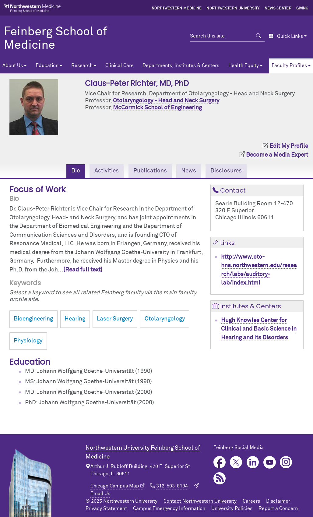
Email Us (100, 493)
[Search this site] (221, 35)
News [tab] (188, 171)
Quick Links (286, 36)
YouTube (269, 462)
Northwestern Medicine (177, 8)
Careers (251, 501)
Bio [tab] (75, 171)
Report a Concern (278, 508)
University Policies (231, 508)
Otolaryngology (165, 319)
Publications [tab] (150, 171)
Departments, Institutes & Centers (180, 65)
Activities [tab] (106, 171)
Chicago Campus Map (114, 485)
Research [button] (82, 65)
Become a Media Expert (277, 155)
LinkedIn (253, 462)
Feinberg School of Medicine (55, 38)
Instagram (286, 462)
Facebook (219, 462)
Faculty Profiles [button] (289, 65)
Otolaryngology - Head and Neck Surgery (166, 101)
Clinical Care (119, 65)
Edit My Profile (288, 146)
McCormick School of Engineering (157, 108)
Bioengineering (33, 319)
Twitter (236, 462)
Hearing (75, 319)
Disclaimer (278, 501)
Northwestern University (232, 8)
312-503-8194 (172, 485)
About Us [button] (12, 65)
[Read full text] (82, 270)
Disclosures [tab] (226, 171)
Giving (302, 8)
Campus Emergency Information (169, 508)
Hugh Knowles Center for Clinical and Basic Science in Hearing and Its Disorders (259, 329)
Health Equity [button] (243, 65)
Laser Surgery (115, 319)
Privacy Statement (106, 508)
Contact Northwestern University (200, 501)
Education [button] (47, 65)
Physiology (28, 341)
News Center (278, 8)
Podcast (219, 478)
